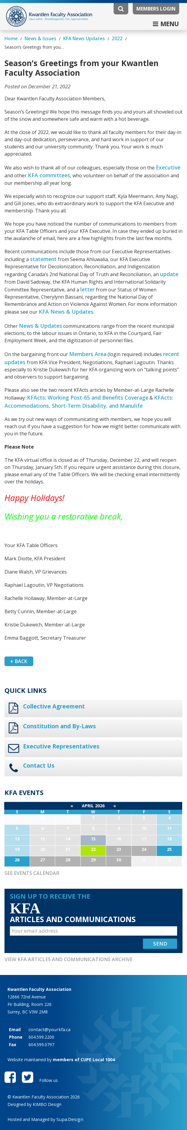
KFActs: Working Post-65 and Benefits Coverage (82, 382)
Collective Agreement (54, 689)
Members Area (86, 340)
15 (93, 819)
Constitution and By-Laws (59, 708)
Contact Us (38, 746)
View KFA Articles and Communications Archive (60, 938)
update (168, 263)
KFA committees (47, 166)
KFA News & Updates (63, 299)
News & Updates (38, 312)
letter (87, 277)
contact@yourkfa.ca (47, 1008)
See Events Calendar (28, 853)
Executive (167, 158)
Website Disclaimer (61, 1114)
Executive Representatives (61, 728)
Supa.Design (68, 1100)
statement (42, 248)
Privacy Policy (20, 1114)
